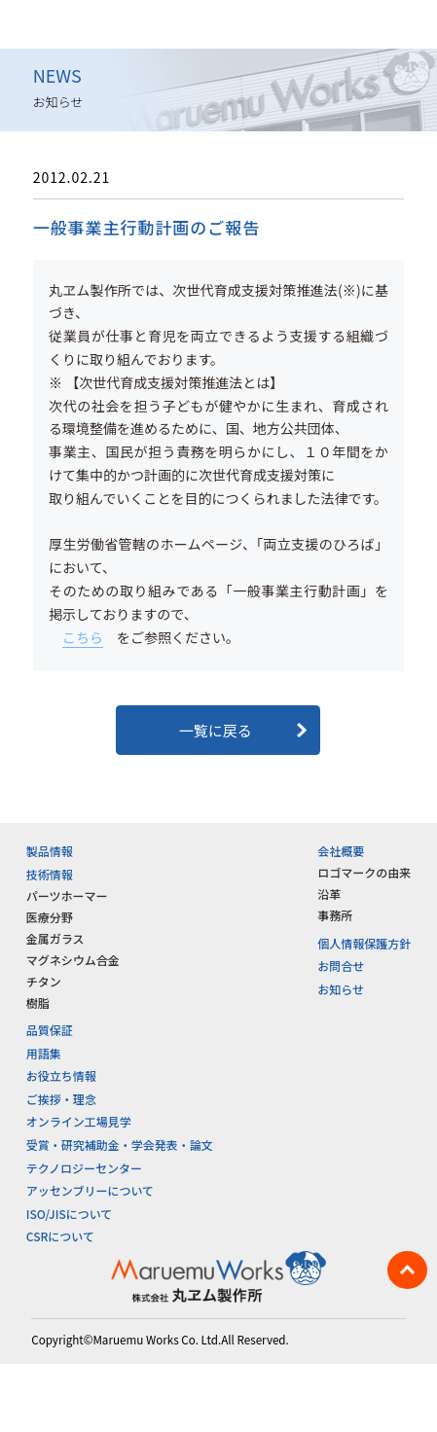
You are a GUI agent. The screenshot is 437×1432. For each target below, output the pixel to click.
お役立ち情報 (61, 1075)
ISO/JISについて (69, 1213)
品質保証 (49, 1029)
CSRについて (60, 1236)
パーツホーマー (67, 895)
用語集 (43, 1053)
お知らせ (340, 989)
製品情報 (49, 850)
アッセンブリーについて (90, 1190)
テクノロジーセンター (84, 1168)
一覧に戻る (218, 730)
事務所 (334, 915)
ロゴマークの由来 (364, 872)
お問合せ (340, 965)
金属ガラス (55, 938)
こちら (82, 637)
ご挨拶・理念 (61, 1099)
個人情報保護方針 (364, 943)
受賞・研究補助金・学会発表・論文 (119, 1144)
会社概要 (340, 850)
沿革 (329, 893)
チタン (43, 981)
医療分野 (49, 917)
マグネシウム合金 (73, 959)
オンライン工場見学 (78, 1121)
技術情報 (49, 874)
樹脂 (38, 1002)
